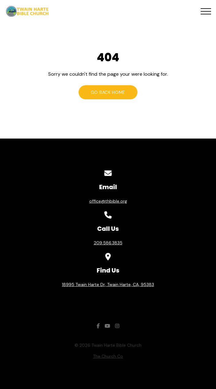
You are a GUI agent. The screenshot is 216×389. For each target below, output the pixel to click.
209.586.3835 (108, 243)
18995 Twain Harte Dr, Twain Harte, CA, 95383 (108, 284)
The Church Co (108, 356)
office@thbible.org (108, 201)
